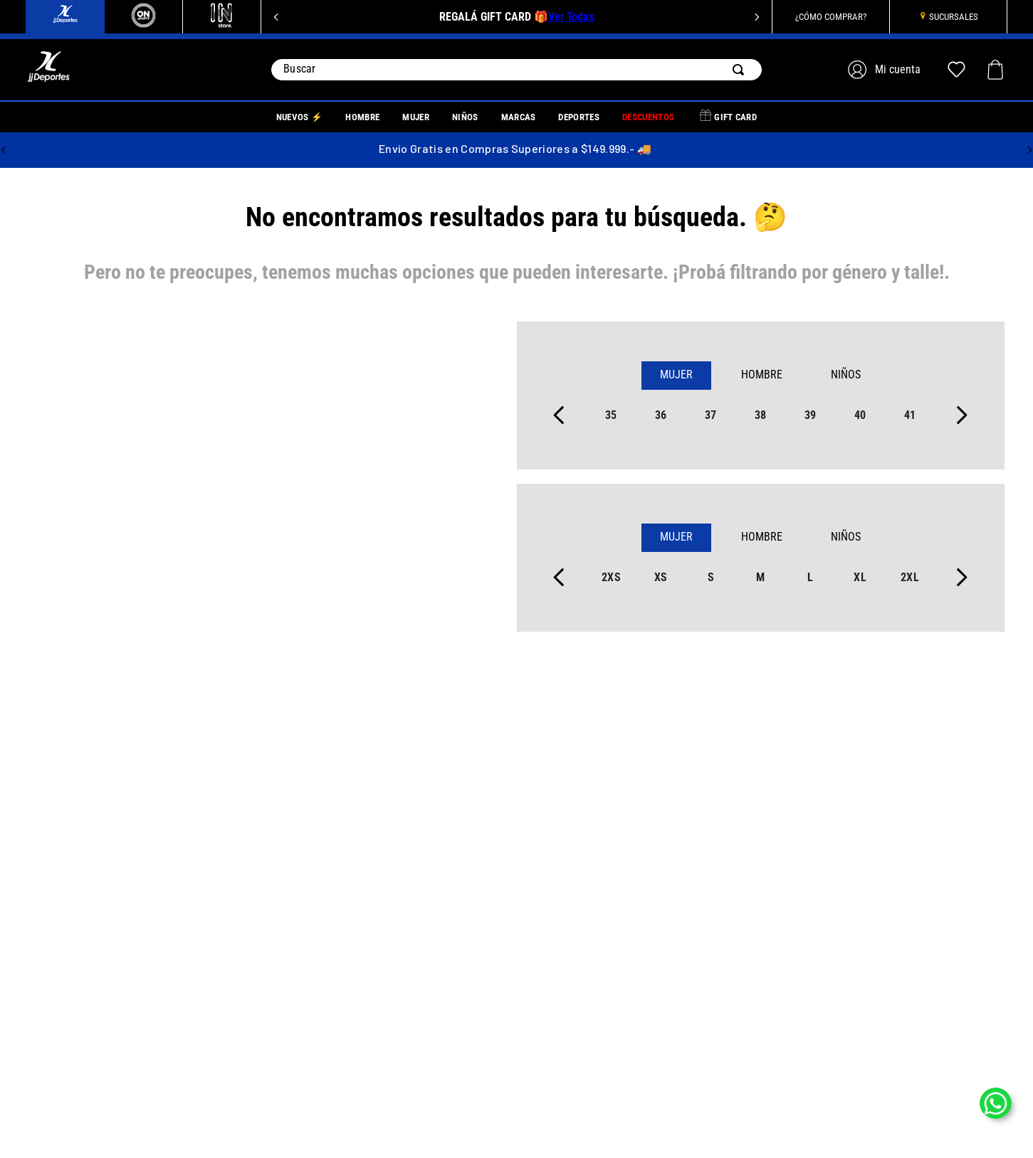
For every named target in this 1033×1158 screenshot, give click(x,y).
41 (910, 415)
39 (810, 415)
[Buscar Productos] (741, 70)
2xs (611, 577)
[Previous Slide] (276, 17)
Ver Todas (571, 16)
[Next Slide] (757, 17)
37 (711, 415)
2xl (910, 577)
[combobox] (516, 69)
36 (661, 415)
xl (860, 577)
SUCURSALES (953, 16)
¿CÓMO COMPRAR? (830, 16)
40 (860, 415)
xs (661, 577)
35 (611, 415)
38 (761, 415)
